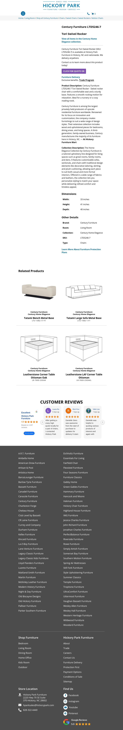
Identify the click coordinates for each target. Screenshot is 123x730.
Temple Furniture (72, 582)
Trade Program (86, 80)
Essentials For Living (73, 458)
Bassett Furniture (27, 486)
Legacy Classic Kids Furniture (33, 558)
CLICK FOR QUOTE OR (73, 71)
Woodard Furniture (73, 625)
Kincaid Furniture (27, 539)
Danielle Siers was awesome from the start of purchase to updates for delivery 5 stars (72, 427)
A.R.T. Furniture (26, 453)
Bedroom (23, 643)
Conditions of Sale (72, 676)
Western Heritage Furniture (77, 615)
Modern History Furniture (31, 586)
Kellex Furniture (26, 534)
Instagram (73, 701)
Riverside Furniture (73, 539)
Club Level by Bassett (29, 515)
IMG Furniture (70, 515)
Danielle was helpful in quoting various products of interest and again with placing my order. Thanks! (92, 427)
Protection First (71, 667)
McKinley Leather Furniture (32, 582)
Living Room (24, 648)
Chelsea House (26, 510)
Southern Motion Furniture (77, 558)
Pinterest (73, 713)
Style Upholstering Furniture (78, 572)
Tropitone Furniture (73, 586)
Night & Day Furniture (29, 591)
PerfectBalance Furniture (76, 534)
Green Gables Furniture (75, 486)
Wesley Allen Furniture (75, 606)
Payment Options (72, 672)
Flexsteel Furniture (73, 467)
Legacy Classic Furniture (31, 553)
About (66, 643)
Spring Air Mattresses (74, 563)
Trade (66, 648)
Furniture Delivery (71, 77)
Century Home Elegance (39, 314)
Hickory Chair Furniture (75, 505)
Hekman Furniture (72, 501)
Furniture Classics (72, 477)
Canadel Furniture (27, 491)
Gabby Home (70, 482)
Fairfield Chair (70, 463)
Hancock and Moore (73, 496)
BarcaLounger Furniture (30, 477)
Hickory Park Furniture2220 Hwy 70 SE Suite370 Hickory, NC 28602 (35, 697)
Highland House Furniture (76, 510)
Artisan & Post (25, 467)
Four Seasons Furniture (75, 472)
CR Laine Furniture (28, 520)
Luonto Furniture (27, 567)
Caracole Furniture (28, 496)
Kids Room (24, 662)
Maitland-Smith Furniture (31, 572)
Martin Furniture (27, 577)
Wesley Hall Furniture (74, 610)
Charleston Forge (27, 505)
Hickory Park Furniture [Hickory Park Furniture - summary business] (27, 417)
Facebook (74, 695)
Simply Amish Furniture (75, 548)
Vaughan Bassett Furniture (77, 601)
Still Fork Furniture (73, 567)
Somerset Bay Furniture (75, 553)
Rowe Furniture (71, 544)
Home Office (25, 657)
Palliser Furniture (27, 606)
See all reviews (29, 433)
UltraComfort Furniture (75, 591)
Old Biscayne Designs (29, 596)
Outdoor (22, 667)
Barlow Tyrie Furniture (30, 482)
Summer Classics (72, 577)
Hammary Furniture (73, 491)
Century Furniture (38, 312)
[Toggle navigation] (23, 13)
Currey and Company (29, 525)
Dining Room (25, 653)
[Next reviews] (102, 422)
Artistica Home (26, 472)
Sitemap (67, 681)
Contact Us (69, 657)
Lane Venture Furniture (30, 548)
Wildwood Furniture (73, 620)
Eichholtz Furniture (73, 453)
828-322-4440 (30, 710)
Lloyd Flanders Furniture (31, 563)
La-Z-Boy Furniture (28, 544)
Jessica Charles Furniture (76, 520)
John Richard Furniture (75, 525)
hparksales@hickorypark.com (38, 705)
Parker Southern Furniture (32, 610)
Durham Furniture (27, 529)
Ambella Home (26, 458)
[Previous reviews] (42, 422)
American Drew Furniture (31, 463)
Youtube (73, 707)
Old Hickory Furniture (29, 601)
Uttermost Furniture (73, 596)
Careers (67, 653)
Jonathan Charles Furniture (77, 529)
